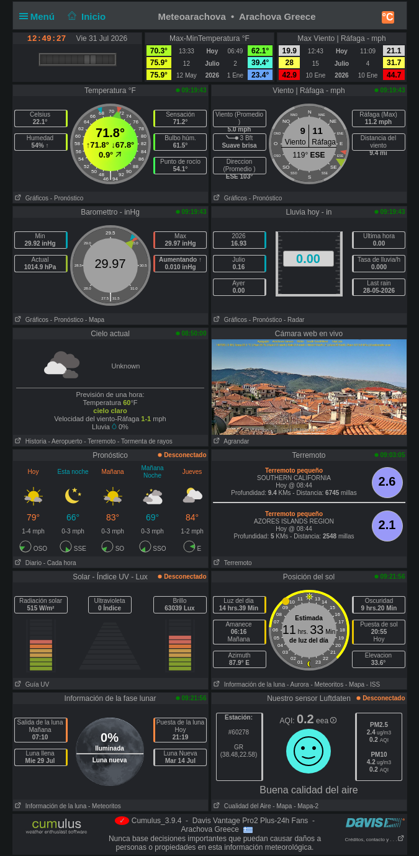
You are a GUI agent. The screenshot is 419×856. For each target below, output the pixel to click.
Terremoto (232, 563)
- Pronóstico (66, 198)
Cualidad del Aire (241, 806)
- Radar (294, 319)
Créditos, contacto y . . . (374, 839)
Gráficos (31, 198)
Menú (39, 16)
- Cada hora (59, 563)
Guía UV (31, 684)
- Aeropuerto (65, 441)
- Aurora (298, 684)
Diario (27, 563)
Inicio (85, 16)
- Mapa (94, 319)
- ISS (373, 684)
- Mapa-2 (305, 806)
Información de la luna (249, 684)
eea (326, 720)
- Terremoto (99, 441)
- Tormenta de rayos (145, 441)
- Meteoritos (326, 684)
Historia (30, 441)
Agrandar (231, 441)
